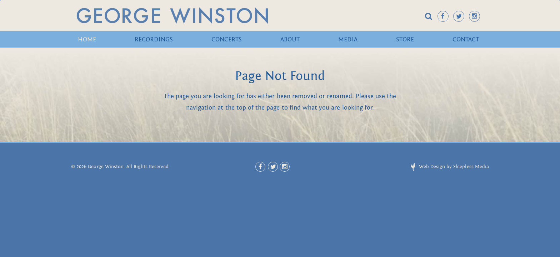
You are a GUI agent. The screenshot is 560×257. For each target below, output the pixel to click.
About (290, 39)
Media (347, 39)
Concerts (226, 39)
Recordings (154, 39)
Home (87, 39)
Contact (465, 39)
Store (405, 39)
